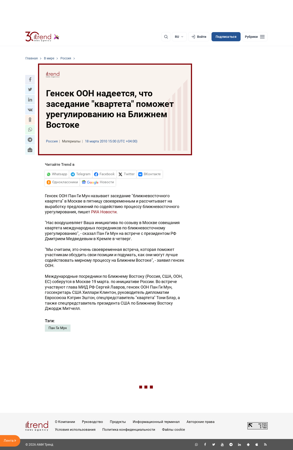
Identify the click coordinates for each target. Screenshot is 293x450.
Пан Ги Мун (58, 328)
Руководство (92, 422)
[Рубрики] (255, 36)
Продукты (118, 422)
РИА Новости (104, 211)
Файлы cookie (173, 430)
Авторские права (200, 422)
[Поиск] (166, 36)
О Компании (65, 422)
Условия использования (75, 430)
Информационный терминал (156, 422)
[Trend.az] (42, 37)
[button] (30, 80)
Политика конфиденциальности (128, 430)
